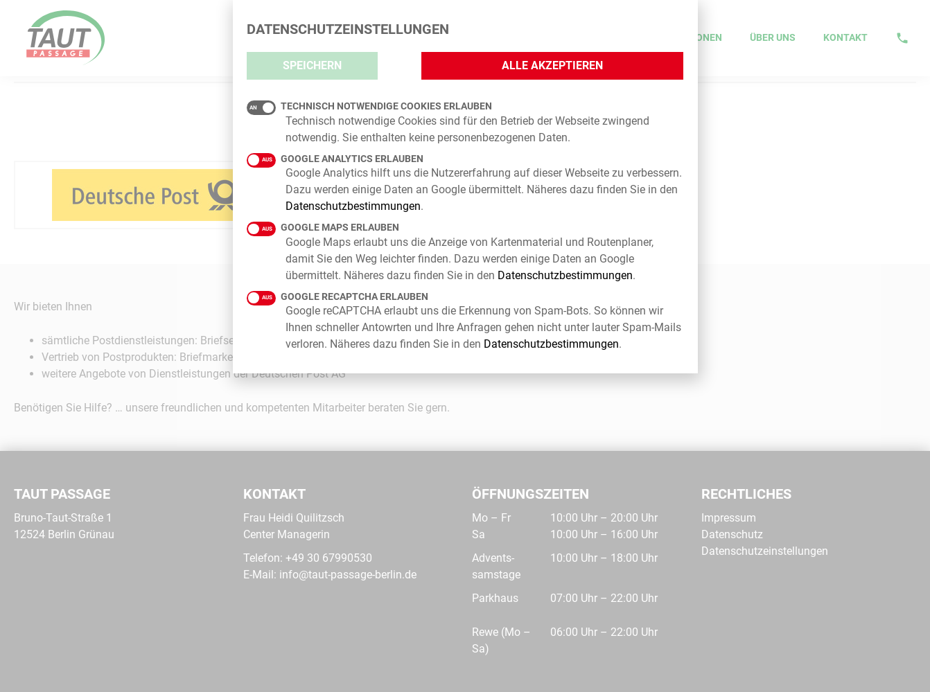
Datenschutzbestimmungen (353, 206)
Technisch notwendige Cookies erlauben (369, 106)
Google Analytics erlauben (335, 159)
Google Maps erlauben (323, 228)
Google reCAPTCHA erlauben (337, 297)
